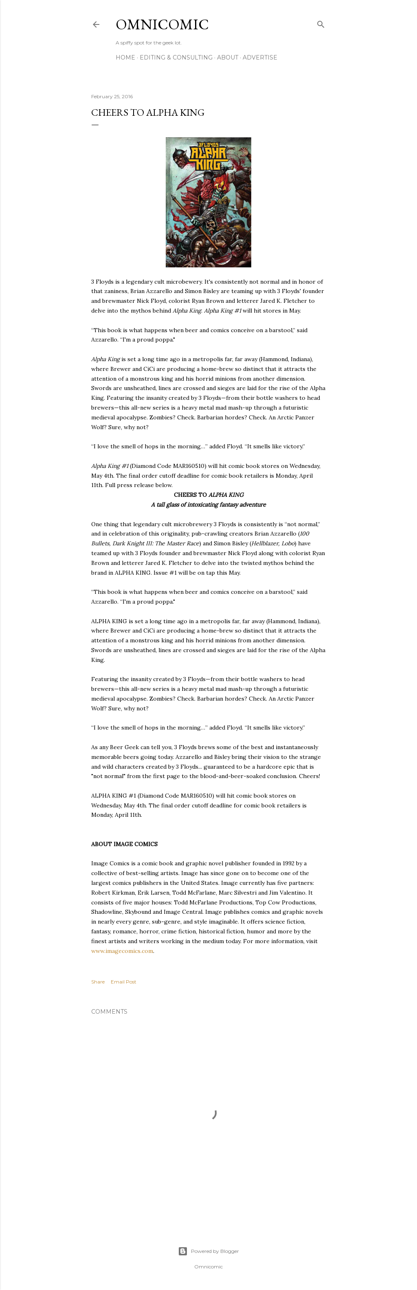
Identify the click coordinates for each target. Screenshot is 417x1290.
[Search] (321, 23)
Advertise (260, 57)
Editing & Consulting (176, 57)
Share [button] (98, 982)
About (227, 57)
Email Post (123, 982)
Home (125, 57)
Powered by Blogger (208, 1251)
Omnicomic (162, 24)
